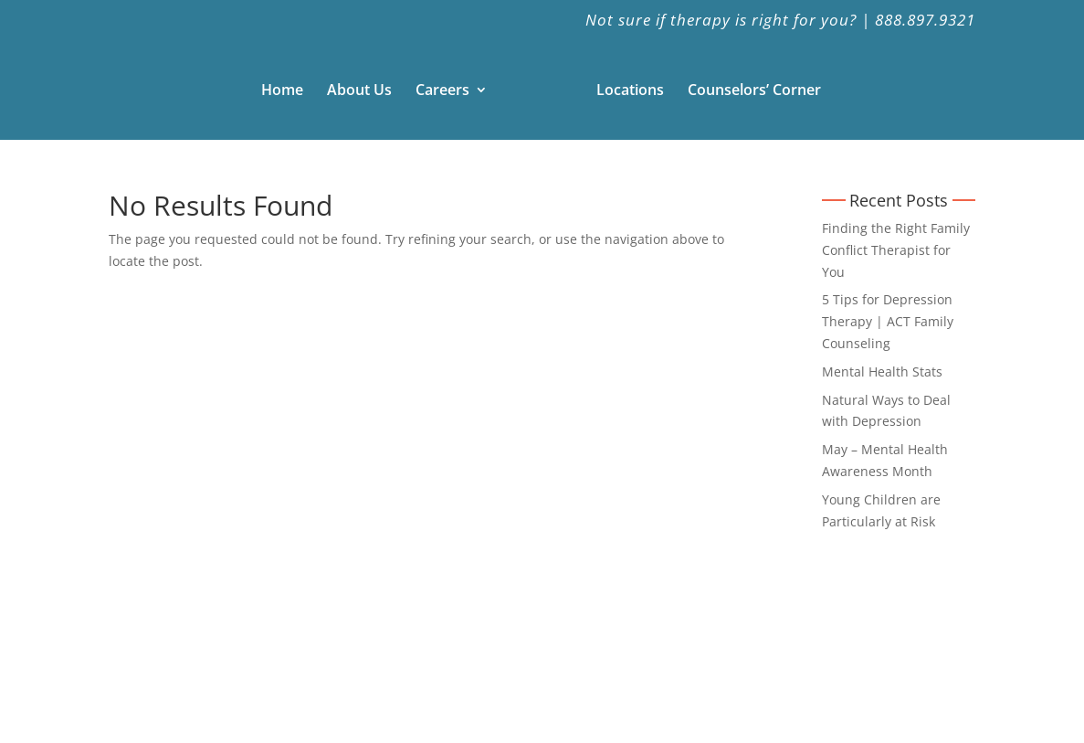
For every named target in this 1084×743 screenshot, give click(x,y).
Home (282, 91)
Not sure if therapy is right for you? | (727, 21)
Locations (630, 91)
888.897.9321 (925, 21)
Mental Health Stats (882, 371)
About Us (359, 91)
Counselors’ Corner (754, 91)
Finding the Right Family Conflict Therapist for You (896, 250)
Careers (442, 91)
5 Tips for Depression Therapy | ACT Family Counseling (887, 321)
